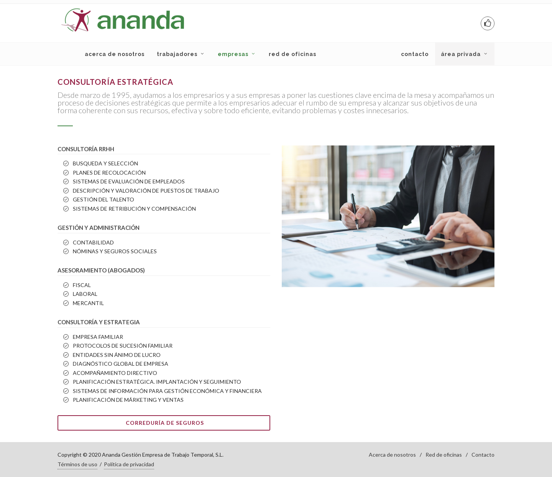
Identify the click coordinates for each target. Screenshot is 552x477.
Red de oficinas (444, 454)
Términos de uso (77, 464)
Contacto (483, 454)
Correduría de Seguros (165, 422)
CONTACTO (415, 54)
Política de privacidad (129, 464)
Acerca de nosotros (392, 454)
